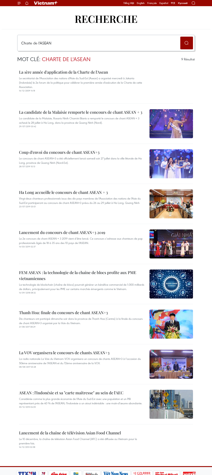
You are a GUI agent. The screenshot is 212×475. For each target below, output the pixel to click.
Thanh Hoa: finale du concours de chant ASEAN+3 (63, 312)
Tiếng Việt (128, 3)
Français (152, 3)
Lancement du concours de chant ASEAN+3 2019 (62, 232)
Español (163, 3)
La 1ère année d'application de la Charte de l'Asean (63, 72)
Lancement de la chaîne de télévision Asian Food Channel (70, 432)
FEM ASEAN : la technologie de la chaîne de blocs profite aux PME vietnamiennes (77, 275)
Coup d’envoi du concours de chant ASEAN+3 (59, 152)
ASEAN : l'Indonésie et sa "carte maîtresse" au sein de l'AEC (71, 392)
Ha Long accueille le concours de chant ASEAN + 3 (63, 192)
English (141, 3)
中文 (173, 3)
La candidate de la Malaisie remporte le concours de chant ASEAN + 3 (80, 112)
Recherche (106, 18)
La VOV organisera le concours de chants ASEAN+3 (64, 352)
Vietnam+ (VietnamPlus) (46, 3)
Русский (183, 3)
